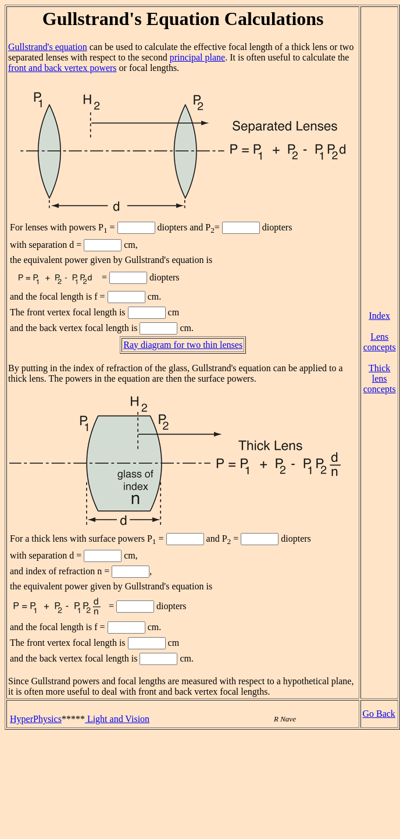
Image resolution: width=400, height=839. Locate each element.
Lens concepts (379, 342)
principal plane (198, 57)
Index (379, 316)
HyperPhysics (36, 719)
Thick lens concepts (379, 378)
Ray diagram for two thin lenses (182, 345)
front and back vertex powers (62, 68)
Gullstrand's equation (47, 47)
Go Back (378, 714)
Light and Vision (117, 719)
